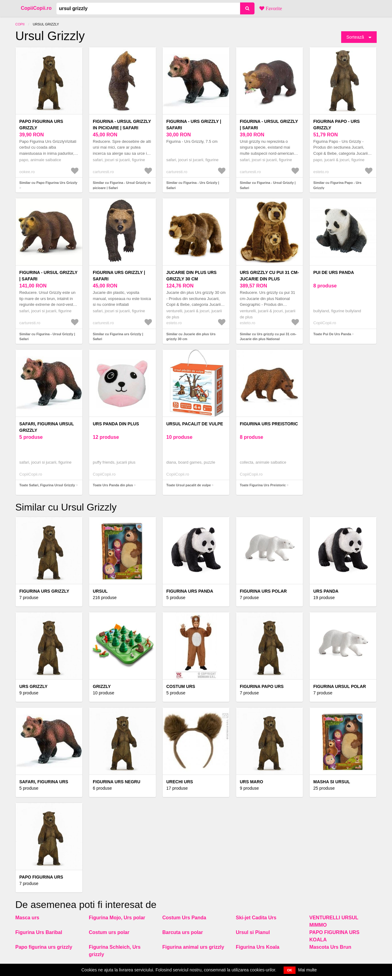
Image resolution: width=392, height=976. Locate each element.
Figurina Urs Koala (257, 947)
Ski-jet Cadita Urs (256, 917)
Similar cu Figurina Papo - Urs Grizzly (337, 185)
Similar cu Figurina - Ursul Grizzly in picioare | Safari (122, 185)
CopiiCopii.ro (36, 8)
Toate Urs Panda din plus (113, 485)
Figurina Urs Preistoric (269, 423)
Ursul (100, 591)
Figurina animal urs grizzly (193, 947)
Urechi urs (179, 781)
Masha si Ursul (331, 781)
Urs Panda (325, 591)
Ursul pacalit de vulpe (194, 423)
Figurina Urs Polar (263, 591)
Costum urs (180, 686)
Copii (19, 24)
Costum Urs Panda (184, 917)
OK (289, 970)
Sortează (355, 37)
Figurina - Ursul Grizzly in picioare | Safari (122, 124)
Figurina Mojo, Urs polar (117, 917)
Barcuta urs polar (182, 932)
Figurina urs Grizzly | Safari (119, 275)
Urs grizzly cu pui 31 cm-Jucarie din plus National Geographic (269, 279)
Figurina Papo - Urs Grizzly (336, 124)
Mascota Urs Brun (330, 947)
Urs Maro (251, 781)
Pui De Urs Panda (333, 272)
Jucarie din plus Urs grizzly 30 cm (191, 275)
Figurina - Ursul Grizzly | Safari (269, 124)
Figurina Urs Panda (189, 591)
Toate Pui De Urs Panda (332, 334)
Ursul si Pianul (253, 932)
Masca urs (27, 917)
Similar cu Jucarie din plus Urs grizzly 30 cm (191, 336)
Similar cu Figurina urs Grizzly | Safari (118, 336)
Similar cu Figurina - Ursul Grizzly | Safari (268, 185)
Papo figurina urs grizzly (43, 947)
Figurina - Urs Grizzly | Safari (193, 124)
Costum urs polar (109, 932)
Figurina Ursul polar (339, 686)
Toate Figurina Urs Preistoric (263, 485)
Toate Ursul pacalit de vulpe (188, 485)
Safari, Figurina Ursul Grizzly (46, 427)
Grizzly (102, 686)
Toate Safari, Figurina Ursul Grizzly (47, 485)
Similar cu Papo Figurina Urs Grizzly (48, 182)
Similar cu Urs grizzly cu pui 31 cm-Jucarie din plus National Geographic (268, 339)
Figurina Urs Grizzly (44, 591)
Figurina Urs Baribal (38, 932)
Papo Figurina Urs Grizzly (41, 124)
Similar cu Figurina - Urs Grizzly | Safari (192, 185)
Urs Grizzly (33, 686)
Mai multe (307, 969)
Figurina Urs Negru (116, 781)
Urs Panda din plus (116, 423)
